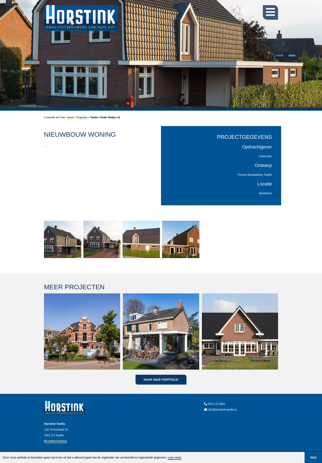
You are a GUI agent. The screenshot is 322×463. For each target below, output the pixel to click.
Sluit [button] (313, 457)
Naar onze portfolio (161, 379)
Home (70, 117)
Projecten (81, 117)
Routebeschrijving (55, 441)
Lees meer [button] (174, 457)
